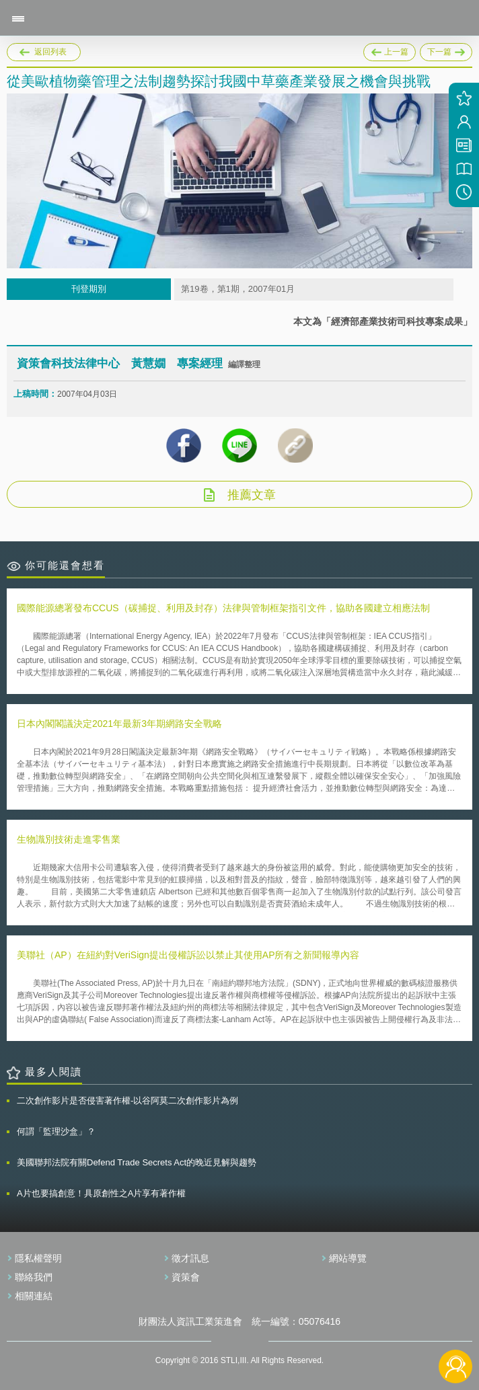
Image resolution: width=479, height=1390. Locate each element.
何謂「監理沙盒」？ (56, 1131)
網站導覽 (348, 1258)
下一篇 (446, 49)
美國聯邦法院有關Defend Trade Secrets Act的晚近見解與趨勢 (136, 1162)
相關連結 (33, 1295)
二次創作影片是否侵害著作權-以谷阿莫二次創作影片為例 (127, 1100)
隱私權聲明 (38, 1258)
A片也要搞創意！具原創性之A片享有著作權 (101, 1193)
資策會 (186, 1277)
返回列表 (50, 51)
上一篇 (389, 49)
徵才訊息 (190, 1258)
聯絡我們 (33, 1277)
